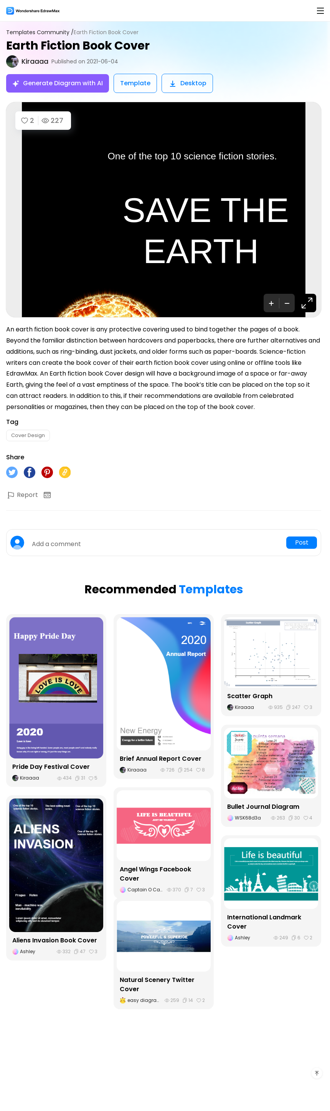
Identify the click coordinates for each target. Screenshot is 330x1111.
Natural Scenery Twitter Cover (157, 984)
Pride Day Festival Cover (51, 766)
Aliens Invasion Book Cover (54, 940)
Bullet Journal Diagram (263, 806)
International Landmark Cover (264, 922)
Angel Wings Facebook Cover (155, 874)
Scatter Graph (249, 696)
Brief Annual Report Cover (160, 758)
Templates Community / (40, 32)
